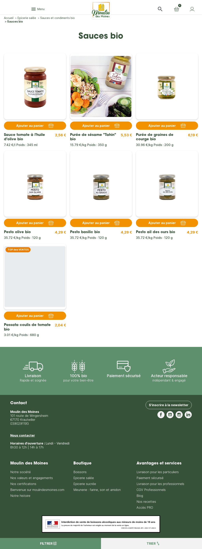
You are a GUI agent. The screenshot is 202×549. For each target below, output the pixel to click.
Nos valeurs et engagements (31, 478)
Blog (140, 496)
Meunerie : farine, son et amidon (97, 490)
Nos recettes (146, 502)
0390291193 (19, 424)
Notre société (20, 472)
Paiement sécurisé (150, 478)
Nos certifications (23, 484)
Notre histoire (20, 496)
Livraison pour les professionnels (160, 484)
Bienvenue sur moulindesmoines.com (37, 490)
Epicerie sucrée (84, 484)
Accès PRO (145, 507)
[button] (160, 9)
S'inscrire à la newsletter (168, 405)
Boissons (80, 472)
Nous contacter (22, 435)
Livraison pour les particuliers (158, 472)
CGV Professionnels (151, 490)
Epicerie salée (83, 478)
